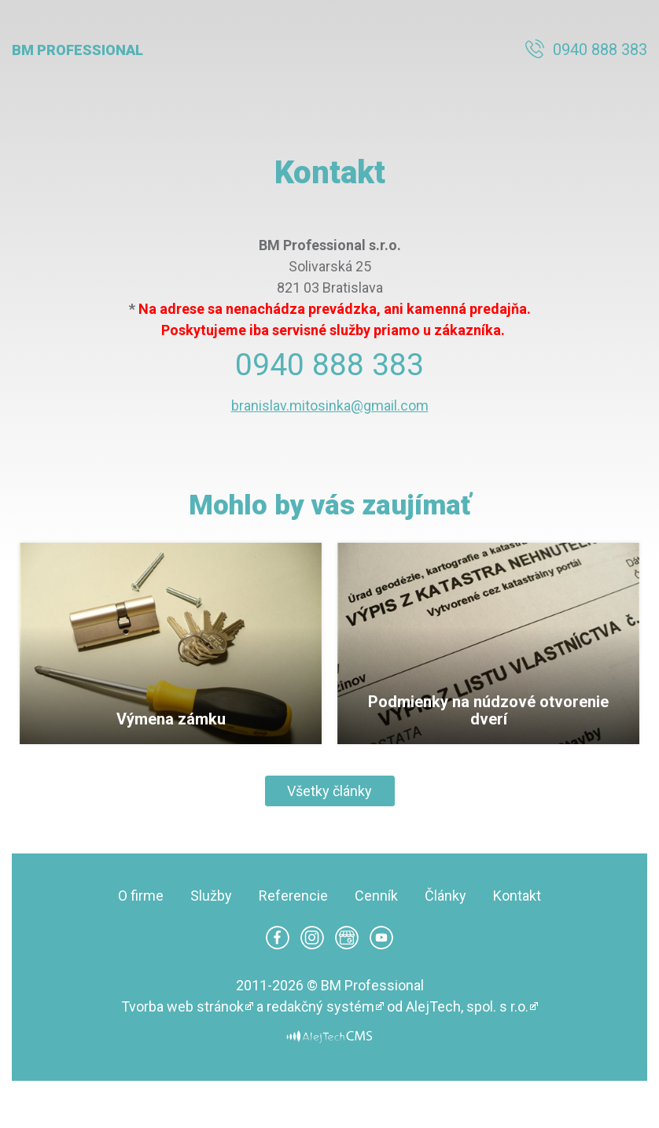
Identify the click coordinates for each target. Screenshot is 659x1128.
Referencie (293, 895)
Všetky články (329, 791)
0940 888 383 (600, 49)
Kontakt (517, 895)
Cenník (376, 895)
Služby (211, 895)
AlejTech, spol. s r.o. (467, 1006)
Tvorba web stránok (182, 1006)
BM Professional (77, 50)
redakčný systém (320, 1006)
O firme (141, 895)
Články (445, 895)
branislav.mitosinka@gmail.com (330, 405)
